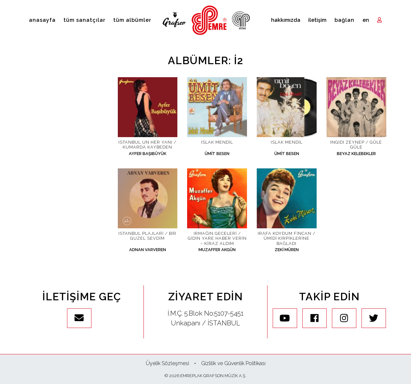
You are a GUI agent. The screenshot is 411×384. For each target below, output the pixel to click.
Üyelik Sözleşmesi (167, 363)
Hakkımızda (285, 20)
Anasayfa (42, 20)
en (366, 20)
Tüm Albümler (132, 20)
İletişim (317, 20)
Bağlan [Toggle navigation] (344, 20)
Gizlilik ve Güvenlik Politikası (233, 363)
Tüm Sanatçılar (84, 20)
